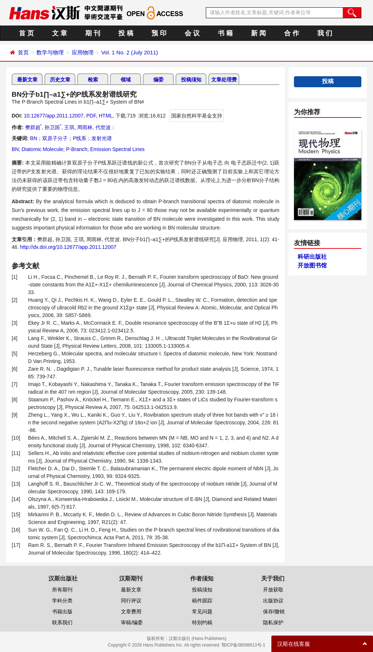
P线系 (79, 138)
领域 (126, 79)
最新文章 (27, 79)
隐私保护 (273, 622)
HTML (106, 116)
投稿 (328, 81)
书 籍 (225, 33)
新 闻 (258, 33)
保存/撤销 (274, 611)
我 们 (324, 33)
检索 (93, 79)
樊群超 (33, 127)
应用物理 (83, 52)
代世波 (103, 127)
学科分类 (62, 600)
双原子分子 (55, 138)
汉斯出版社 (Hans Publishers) (198, 638)
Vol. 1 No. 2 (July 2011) (129, 52)
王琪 (69, 127)
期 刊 (92, 33)
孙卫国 (52, 127)
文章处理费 (224, 79)
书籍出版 (62, 611)
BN (33, 138)
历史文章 (60, 79)
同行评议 (131, 600)
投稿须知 (191, 79)
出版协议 (273, 600)
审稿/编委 (132, 622)
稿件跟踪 (202, 600)
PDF (91, 116)
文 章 (59, 33)
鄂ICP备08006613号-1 (243, 645)
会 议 (192, 33)
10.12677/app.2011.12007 (53, 116)
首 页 (26, 33)
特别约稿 (202, 622)
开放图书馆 (312, 265)
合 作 (291, 33)
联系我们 (62, 622)
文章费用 (131, 611)
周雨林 (85, 127)
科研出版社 (312, 257)
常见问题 (202, 611)
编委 (158, 79)
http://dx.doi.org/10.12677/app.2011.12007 (68, 247)
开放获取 (273, 590)
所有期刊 (62, 590)
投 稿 (125, 33)
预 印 (159, 33)
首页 (23, 52)
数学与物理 (50, 52)
